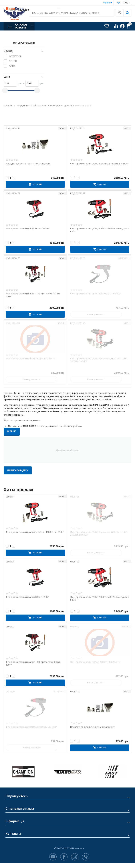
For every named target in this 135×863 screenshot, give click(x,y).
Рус (118, 2)
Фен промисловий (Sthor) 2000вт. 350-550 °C (30, 358)
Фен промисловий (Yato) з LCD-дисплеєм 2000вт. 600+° (33, 295)
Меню (106, 2)
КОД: (8, 128)
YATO (61, 128)
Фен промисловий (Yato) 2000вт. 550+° (27, 228)
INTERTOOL (123, 258)
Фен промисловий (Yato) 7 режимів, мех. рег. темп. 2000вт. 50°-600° (99, 360)
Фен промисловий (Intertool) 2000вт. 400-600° (95, 293)
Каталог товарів (21, 26)
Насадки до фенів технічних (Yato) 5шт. (28, 163)
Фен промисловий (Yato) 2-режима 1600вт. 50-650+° (99, 163)
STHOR (60, 323)
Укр (126, 2)
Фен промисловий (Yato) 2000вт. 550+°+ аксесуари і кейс (99, 230)
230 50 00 (19, 9)
